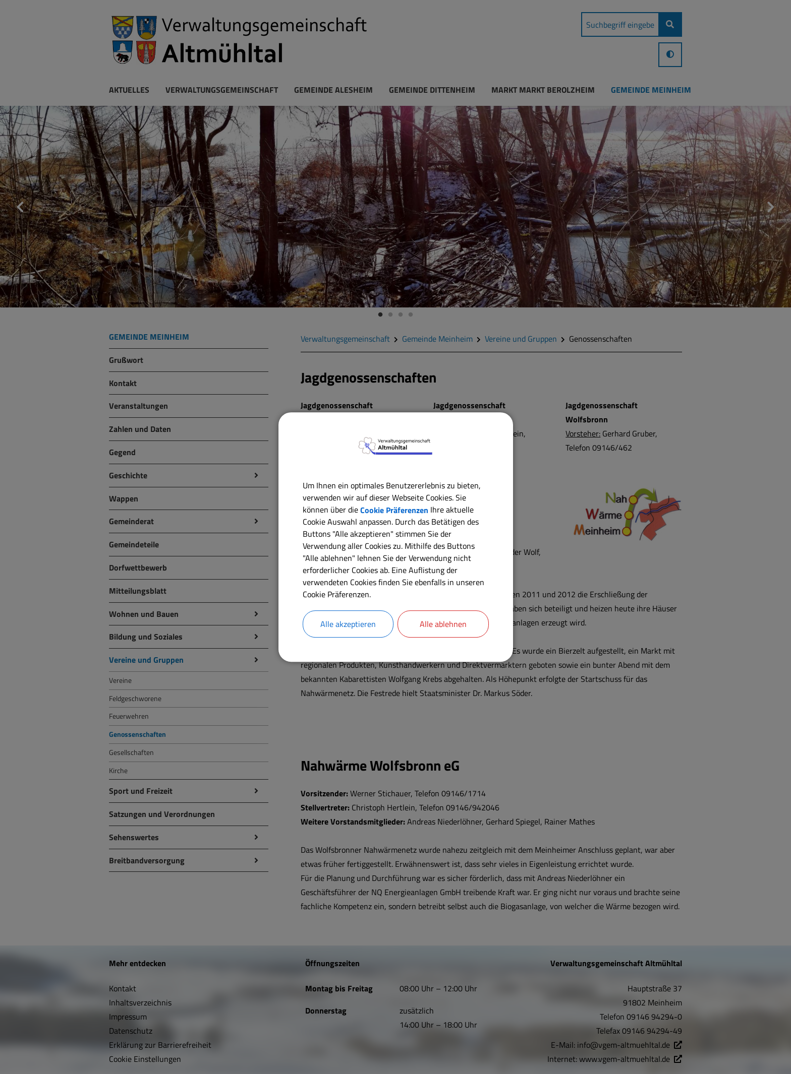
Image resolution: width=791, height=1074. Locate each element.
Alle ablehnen (443, 624)
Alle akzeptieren (348, 624)
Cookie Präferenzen (394, 509)
